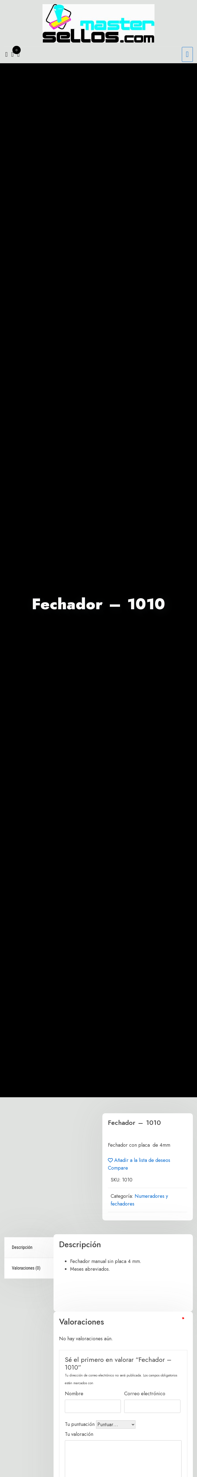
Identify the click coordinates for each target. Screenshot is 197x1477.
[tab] (29, 1247)
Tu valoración (80, 1434)
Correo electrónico (145, 1393)
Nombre (75, 1393)
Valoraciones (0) (26, 1268)
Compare (118, 1168)
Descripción (22, 1247)
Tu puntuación (80, 1424)
